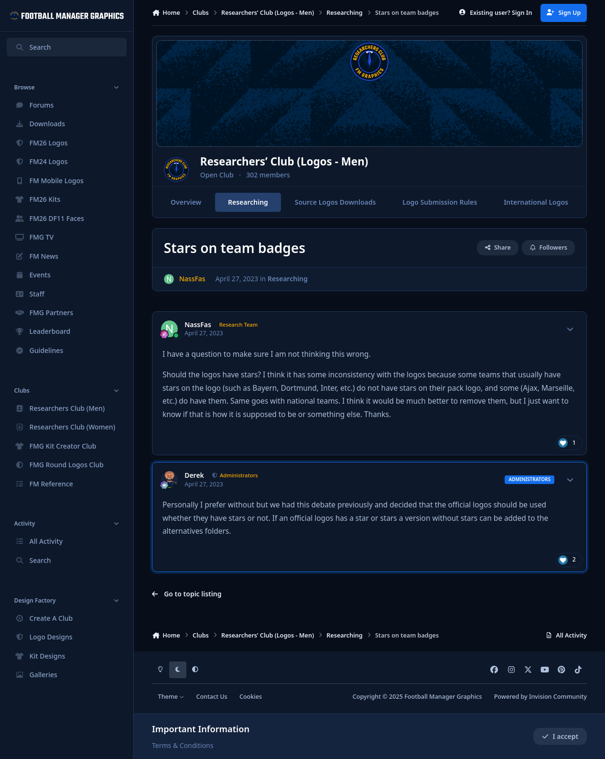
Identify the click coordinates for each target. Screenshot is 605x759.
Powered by (540, 697)
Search (33, 47)
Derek (194, 475)
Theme (171, 697)
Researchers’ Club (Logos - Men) (314, 161)
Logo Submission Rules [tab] (439, 202)
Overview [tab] (186, 202)
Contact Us (211, 697)
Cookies (250, 697)
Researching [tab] (248, 202)
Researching (288, 278)
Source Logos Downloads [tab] (335, 202)
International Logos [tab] (536, 202)
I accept (560, 736)
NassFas (197, 324)
